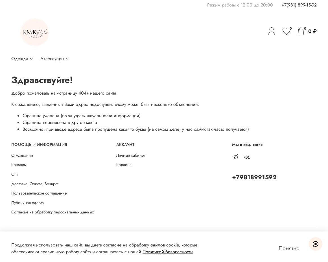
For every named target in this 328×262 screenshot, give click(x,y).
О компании (22, 155)
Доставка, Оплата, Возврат (34, 184)
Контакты (19, 164)
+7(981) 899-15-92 (299, 5)
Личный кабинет (130, 155)
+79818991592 (254, 177)
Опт (14, 174)
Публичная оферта (27, 203)
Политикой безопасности (168, 251)
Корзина (124, 164)
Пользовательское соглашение (39, 193)
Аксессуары (54, 58)
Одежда (22, 58)
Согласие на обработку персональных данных (52, 212)
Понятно (289, 248)
